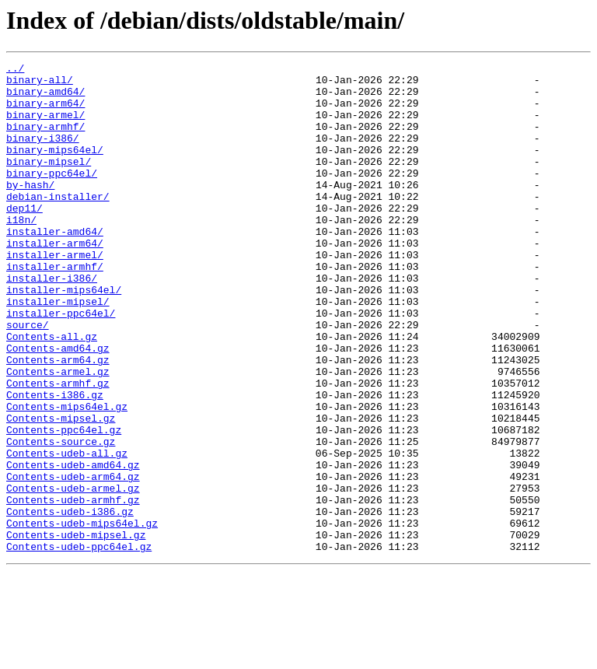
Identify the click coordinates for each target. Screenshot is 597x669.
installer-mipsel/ (58, 350)
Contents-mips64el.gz (66, 476)
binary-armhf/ (45, 140)
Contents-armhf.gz (58, 448)
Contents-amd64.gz (58, 406)
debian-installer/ (58, 224)
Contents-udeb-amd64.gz (73, 546)
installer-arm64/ (54, 280)
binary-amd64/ (45, 98)
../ (15, 70)
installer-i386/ (51, 322)
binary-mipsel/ (48, 182)
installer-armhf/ (54, 308)
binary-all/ (39, 84)
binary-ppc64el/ (51, 196)
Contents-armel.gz (58, 434)
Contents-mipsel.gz (60, 490)
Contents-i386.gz (54, 462)
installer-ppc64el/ (60, 364)
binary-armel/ (45, 126)
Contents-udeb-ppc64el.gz (79, 644)
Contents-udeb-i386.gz (70, 602)
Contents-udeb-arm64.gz (73, 560)
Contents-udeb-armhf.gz (73, 588)
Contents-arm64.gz (58, 420)
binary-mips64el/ (54, 168)
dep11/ (24, 238)
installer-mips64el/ (63, 336)
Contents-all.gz (51, 392)
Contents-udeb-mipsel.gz (75, 630)
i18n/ (21, 252)
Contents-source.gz (60, 518)
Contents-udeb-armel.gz (73, 574)
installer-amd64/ (54, 266)
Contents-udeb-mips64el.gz (82, 616)
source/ (27, 378)
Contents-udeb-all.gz (66, 532)
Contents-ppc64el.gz (63, 504)
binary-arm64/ (45, 112)
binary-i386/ (42, 154)
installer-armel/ (54, 294)
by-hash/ (30, 210)
